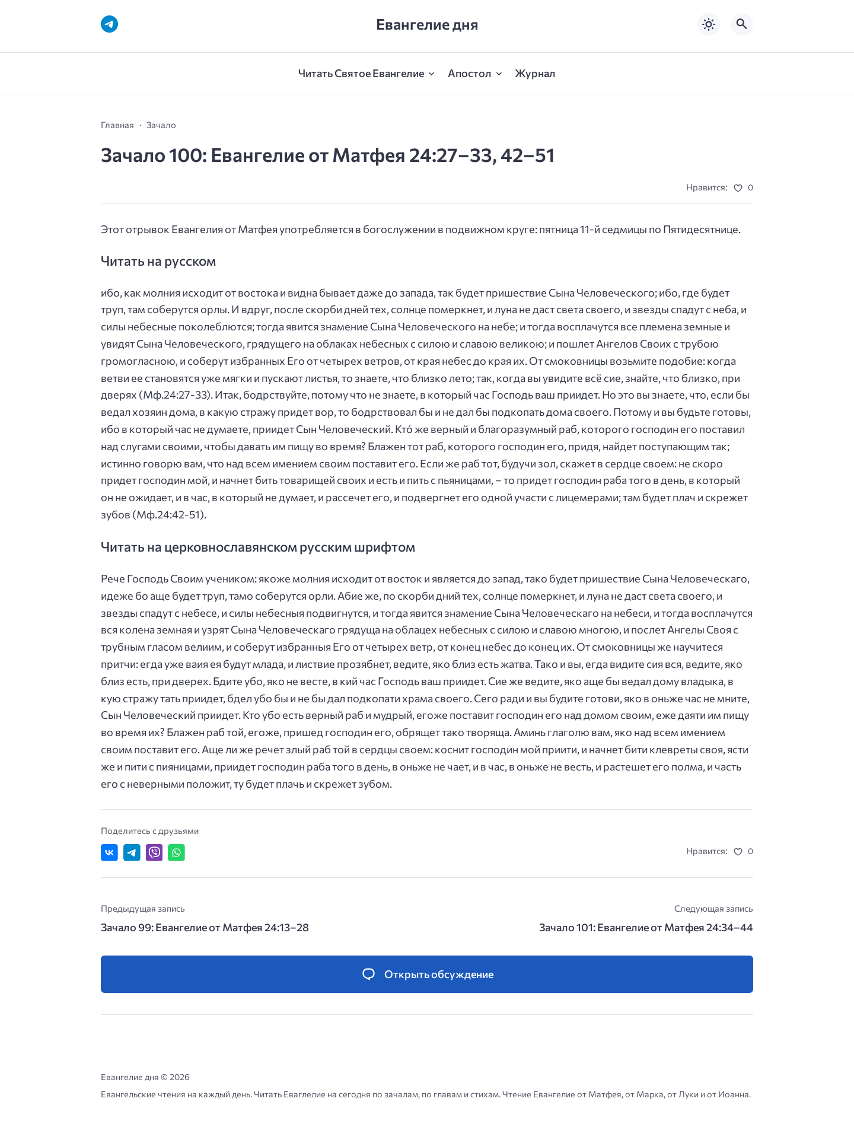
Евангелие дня (427, 24)
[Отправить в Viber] (154, 852)
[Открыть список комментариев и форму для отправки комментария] (427, 974)
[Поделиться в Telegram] (132, 852)
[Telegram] (109, 24)
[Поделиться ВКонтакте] (109, 852)
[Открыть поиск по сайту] (742, 24)
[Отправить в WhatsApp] (176, 852)
